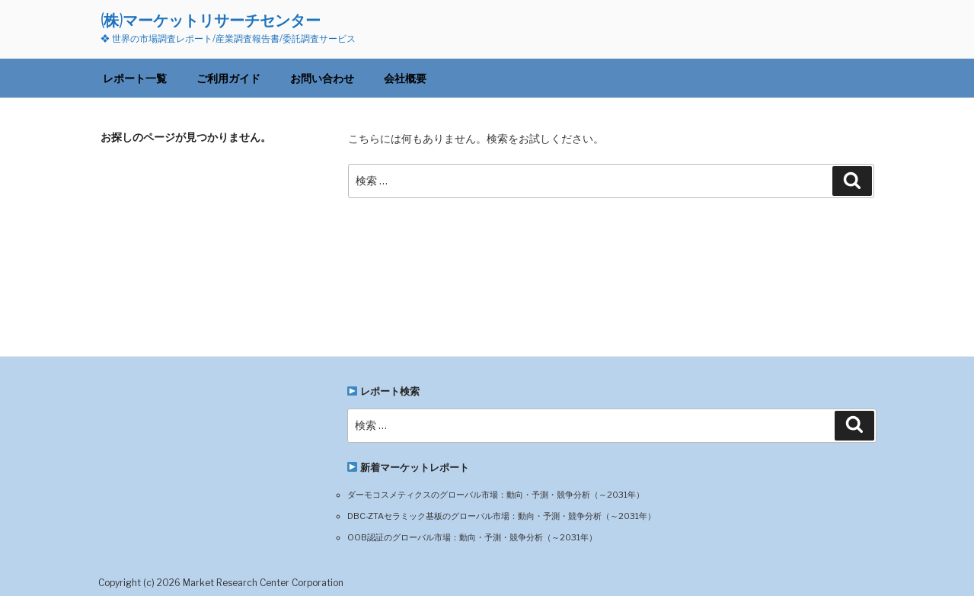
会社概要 (405, 78)
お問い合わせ (322, 78)
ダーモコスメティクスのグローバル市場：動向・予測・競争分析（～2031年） (495, 494)
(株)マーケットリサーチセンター (211, 20)
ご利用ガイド (228, 78)
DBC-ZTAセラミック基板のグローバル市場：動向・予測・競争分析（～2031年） (501, 516)
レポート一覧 (135, 78)
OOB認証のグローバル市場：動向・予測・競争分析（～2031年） (472, 537)
